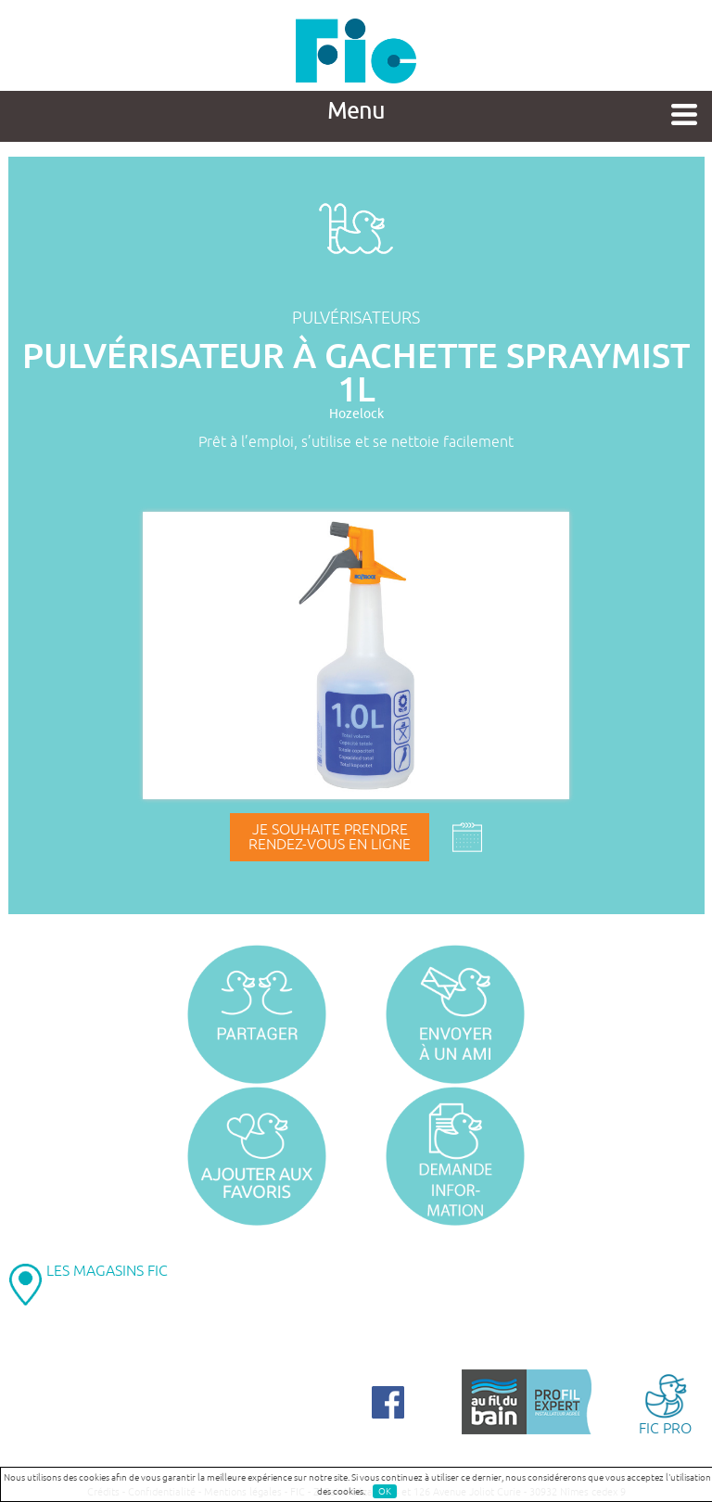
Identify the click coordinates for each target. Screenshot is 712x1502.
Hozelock (356, 414)
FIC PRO (665, 1403)
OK (384, 1491)
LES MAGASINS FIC (107, 1271)
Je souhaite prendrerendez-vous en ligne (329, 837)
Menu (356, 111)
